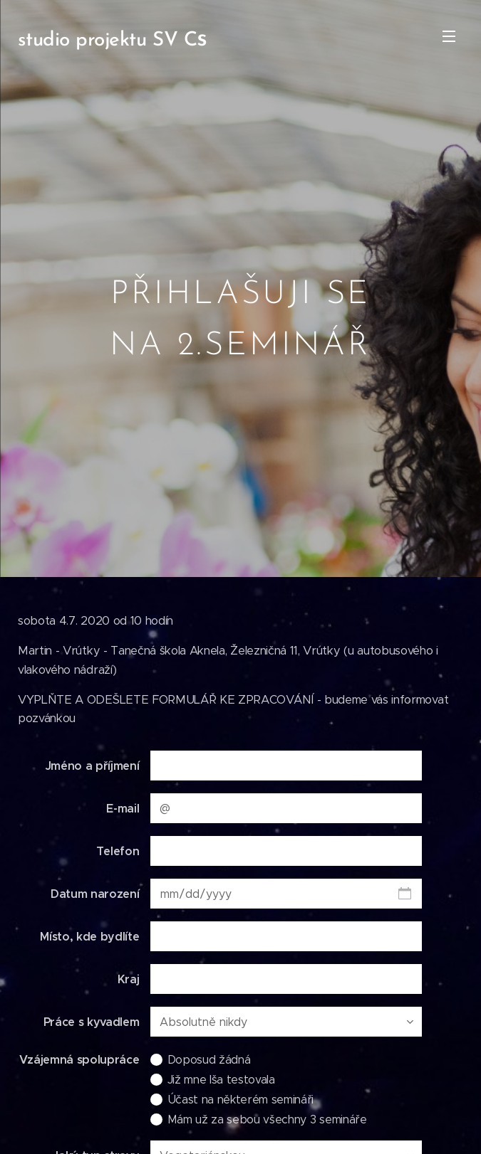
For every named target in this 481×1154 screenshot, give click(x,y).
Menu (449, 36)
